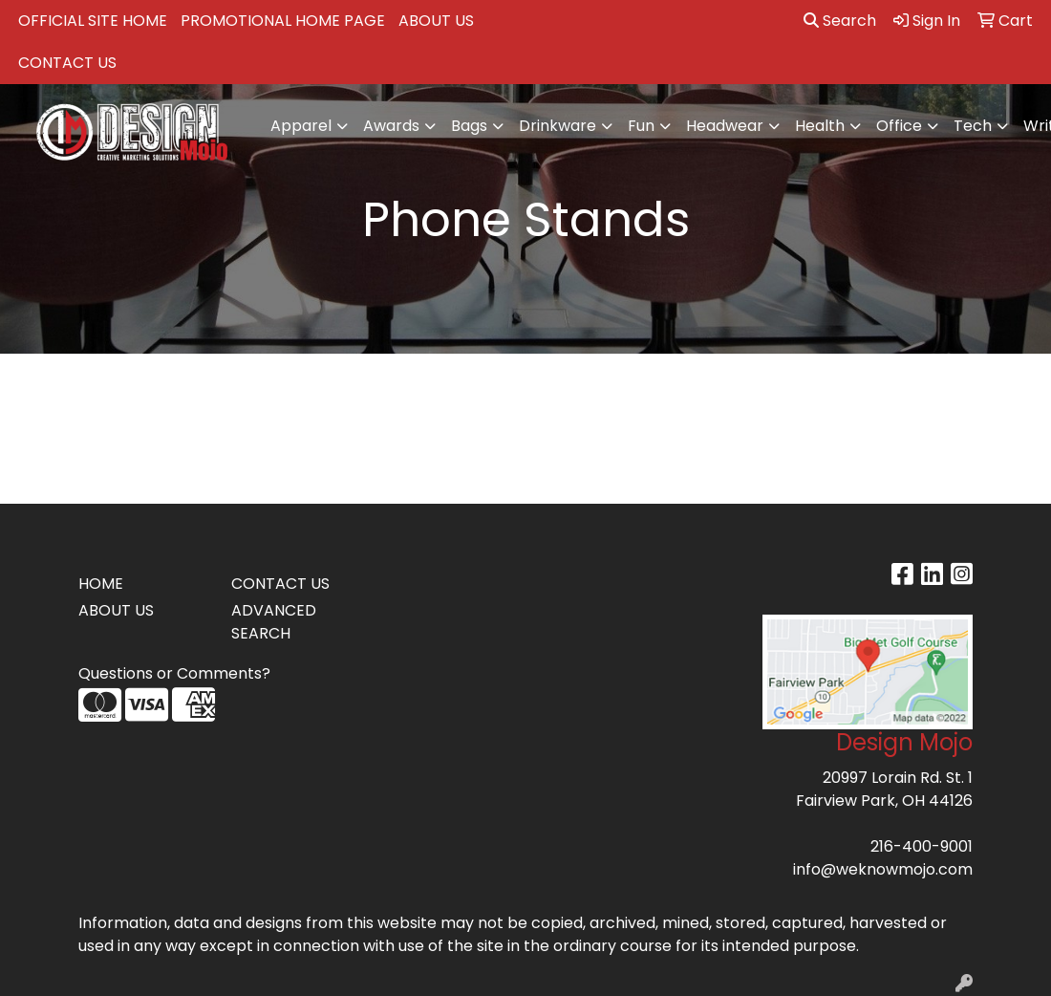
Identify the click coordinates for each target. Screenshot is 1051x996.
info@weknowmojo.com (883, 869)
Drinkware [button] (557, 126)
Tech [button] (973, 126)
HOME (100, 584)
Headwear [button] (724, 126)
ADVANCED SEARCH (273, 621)
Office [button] (899, 126)
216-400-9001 (921, 846)
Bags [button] (469, 126)
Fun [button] (641, 126)
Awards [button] (391, 126)
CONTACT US (67, 63)
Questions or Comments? (174, 673)
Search (840, 21)
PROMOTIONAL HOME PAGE (283, 21)
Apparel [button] (301, 126)
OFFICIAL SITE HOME (92, 21)
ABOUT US (436, 21)
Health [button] (820, 126)
